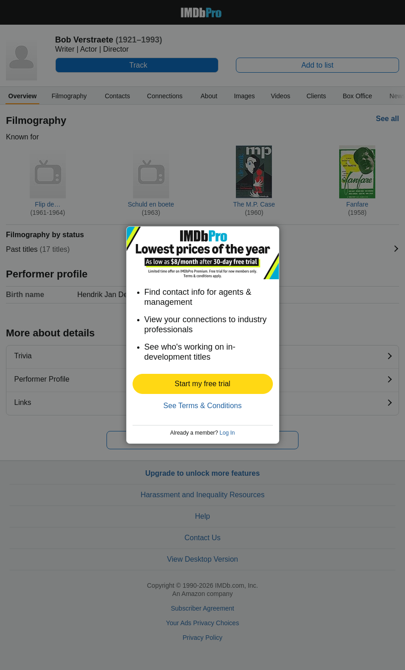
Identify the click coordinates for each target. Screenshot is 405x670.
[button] (202, 383)
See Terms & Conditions (202, 405)
